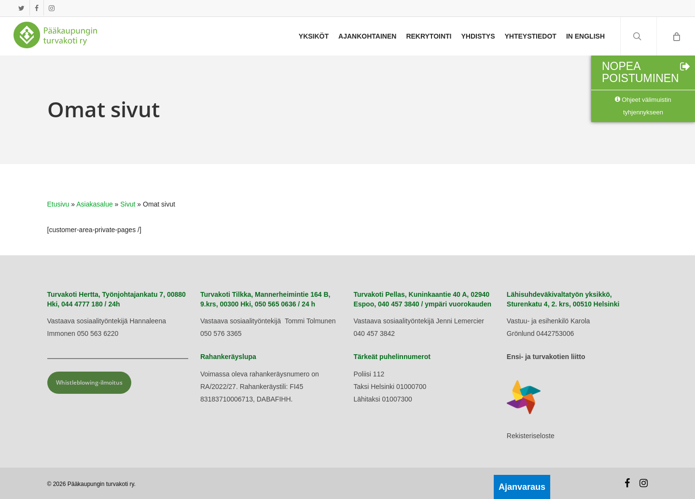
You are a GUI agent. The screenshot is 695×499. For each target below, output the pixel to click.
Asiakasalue (94, 204)
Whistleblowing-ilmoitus (89, 382)
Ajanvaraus (522, 487)
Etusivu (58, 204)
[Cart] (675, 36)
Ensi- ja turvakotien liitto (546, 356)
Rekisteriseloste (531, 436)
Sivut (127, 204)
